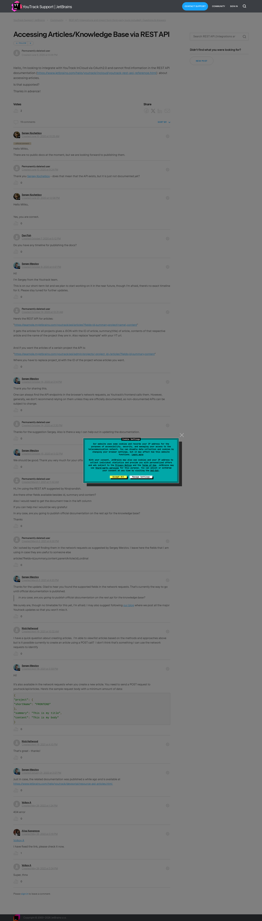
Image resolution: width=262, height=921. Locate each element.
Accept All (118, 477)
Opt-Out (154, 470)
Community (218, 6)
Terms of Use (149, 465)
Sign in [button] (234, 6)
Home (16, 6)
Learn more (137, 454)
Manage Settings (141, 477)
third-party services (107, 468)
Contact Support (195, 6)
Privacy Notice (123, 465)
